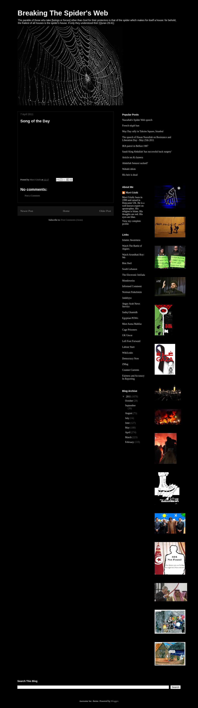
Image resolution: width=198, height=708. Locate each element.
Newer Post (26, 210)
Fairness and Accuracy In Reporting (133, 377)
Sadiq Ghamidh (130, 312)
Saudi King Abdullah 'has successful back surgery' (147, 151)
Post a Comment (32, 195)
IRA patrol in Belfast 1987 (135, 146)
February (130, 442)
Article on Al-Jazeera (132, 157)
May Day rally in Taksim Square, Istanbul (142, 131)
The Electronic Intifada (133, 275)
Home (66, 210)
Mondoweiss (128, 280)
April (128, 432)
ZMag (125, 364)
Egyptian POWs (130, 318)
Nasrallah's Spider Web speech (137, 120)
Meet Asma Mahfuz (132, 324)
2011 (128, 396)
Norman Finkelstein (132, 292)
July (127, 418)
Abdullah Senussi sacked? (135, 163)
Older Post (105, 210)
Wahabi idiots (129, 169)
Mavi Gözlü (132, 192)
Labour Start (128, 347)
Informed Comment (132, 286)
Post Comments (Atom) (72, 220)
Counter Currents (130, 370)
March (128, 437)
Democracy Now (130, 358)
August (129, 413)
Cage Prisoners (129, 329)
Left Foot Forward (131, 341)
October (129, 400)
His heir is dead (129, 175)
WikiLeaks (127, 352)
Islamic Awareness (131, 240)
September (130, 405)
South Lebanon (129, 269)
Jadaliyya (126, 298)
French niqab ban (130, 125)
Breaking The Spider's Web (63, 13)
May (127, 427)
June (127, 423)
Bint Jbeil (127, 263)
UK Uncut (127, 335)
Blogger (114, 701)
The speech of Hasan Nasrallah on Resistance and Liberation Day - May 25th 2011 (146, 139)
